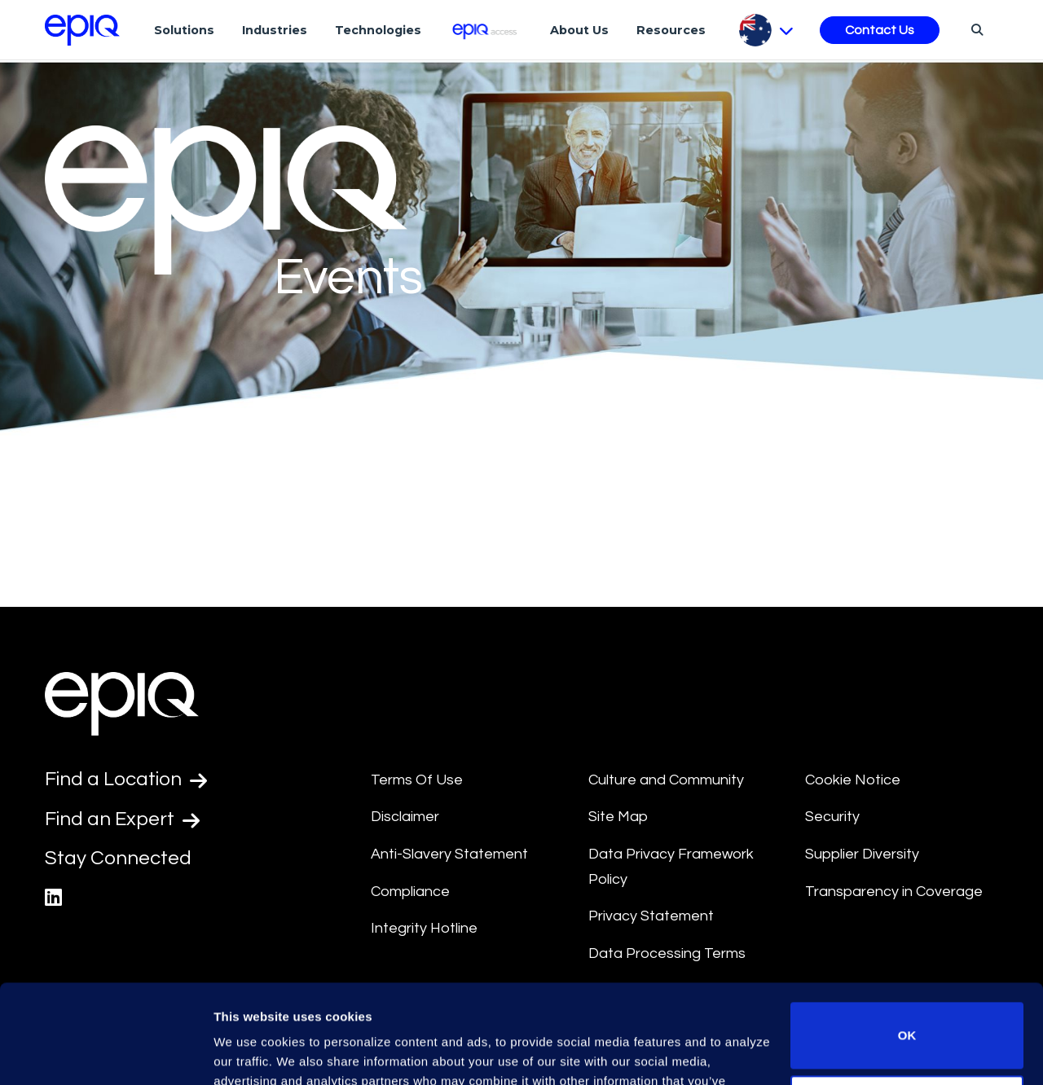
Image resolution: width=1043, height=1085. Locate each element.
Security (832, 816)
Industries (274, 30)
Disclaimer (405, 816)
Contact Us (879, 30)
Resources (671, 30)
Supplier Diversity (862, 854)
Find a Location (126, 779)
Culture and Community (666, 780)
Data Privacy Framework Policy (671, 866)
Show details (251, 1053)
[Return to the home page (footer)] (82, 30)
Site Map (618, 816)
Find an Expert (122, 819)
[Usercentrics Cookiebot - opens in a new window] (105, 1053)
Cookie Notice (852, 780)
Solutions (184, 30)
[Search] (975, 29)
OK (907, 943)
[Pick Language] (766, 30)
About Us (579, 30)
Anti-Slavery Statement (449, 854)
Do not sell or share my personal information (907, 1015)
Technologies (378, 30)
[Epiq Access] (486, 29)
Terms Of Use (417, 780)
